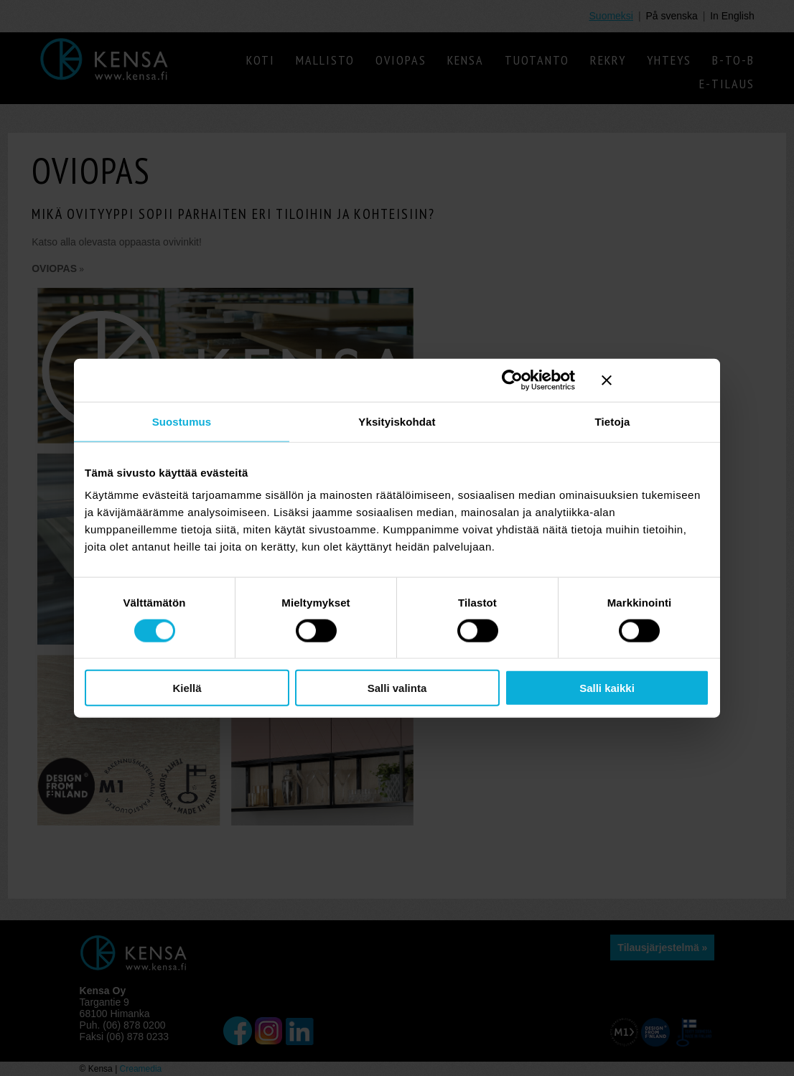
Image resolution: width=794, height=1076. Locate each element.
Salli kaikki (607, 688)
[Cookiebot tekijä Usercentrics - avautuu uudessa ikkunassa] (512, 379)
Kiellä (186, 688)
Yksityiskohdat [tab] (396, 421)
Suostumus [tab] (182, 421)
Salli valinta (397, 688)
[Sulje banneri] (655, 380)
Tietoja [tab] (612, 421)
